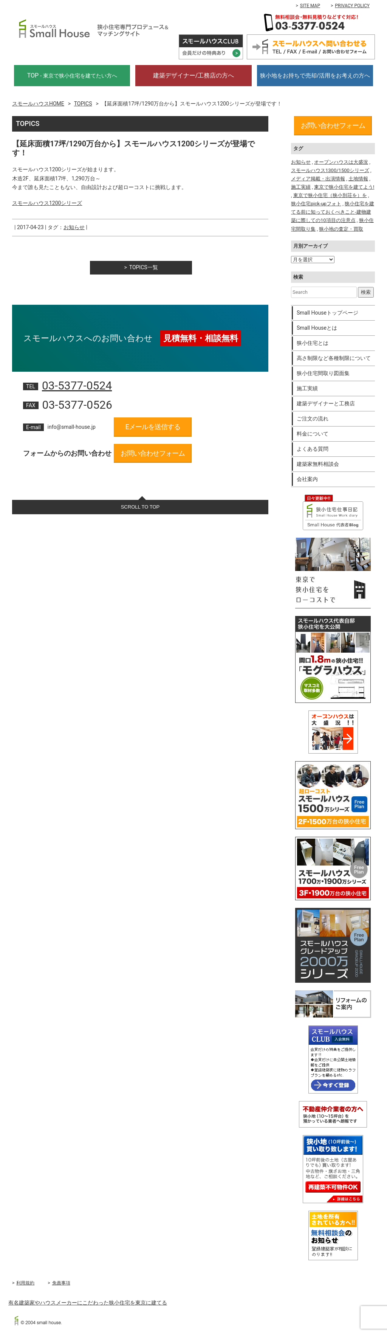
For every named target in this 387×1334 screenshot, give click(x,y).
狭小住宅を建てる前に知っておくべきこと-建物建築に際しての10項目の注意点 (332, 212)
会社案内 (307, 479)
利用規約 (25, 1283)
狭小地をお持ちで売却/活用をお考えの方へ (315, 75)
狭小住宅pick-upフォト (316, 203)
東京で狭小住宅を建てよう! (344, 187)
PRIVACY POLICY (352, 5)
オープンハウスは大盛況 (341, 162)
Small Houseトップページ (327, 313)
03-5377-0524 (77, 385)
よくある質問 (312, 449)
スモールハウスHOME (38, 104)
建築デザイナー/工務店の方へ (193, 75)
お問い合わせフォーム (153, 453)
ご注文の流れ (312, 419)
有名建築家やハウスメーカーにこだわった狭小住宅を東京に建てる (87, 1303)
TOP (72, 75)
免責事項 (61, 1283)
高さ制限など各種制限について (334, 358)
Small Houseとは (317, 328)
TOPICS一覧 (143, 267)
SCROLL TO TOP (140, 507)
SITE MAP (310, 5)
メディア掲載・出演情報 (318, 178)
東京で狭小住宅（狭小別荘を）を (330, 195)
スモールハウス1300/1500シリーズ (330, 170)
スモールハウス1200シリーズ (47, 203)
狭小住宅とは (312, 343)
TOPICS (83, 104)
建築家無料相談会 (318, 464)
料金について (312, 434)
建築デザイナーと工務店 (326, 403)
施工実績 (301, 187)
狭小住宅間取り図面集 (323, 373)
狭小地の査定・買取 (341, 229)
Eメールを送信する (152, 427)
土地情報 (358, 178)
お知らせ (74, 227)
